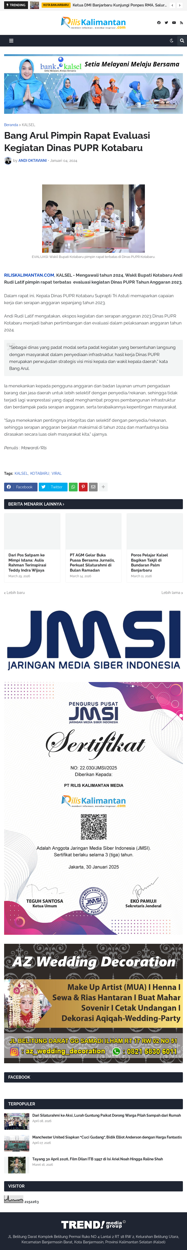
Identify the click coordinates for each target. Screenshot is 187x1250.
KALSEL (28, 125)
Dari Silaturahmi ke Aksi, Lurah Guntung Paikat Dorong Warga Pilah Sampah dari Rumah (106, 1115)
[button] (172, 5)
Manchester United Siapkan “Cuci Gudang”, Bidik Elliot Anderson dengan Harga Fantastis (107, 1137)
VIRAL (57, 473)
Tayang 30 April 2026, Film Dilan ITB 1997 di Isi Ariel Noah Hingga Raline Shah (97, 1159)
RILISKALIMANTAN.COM (29, 275)
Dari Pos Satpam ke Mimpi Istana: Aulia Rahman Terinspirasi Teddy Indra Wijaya (27, 563)
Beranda (11, 125)
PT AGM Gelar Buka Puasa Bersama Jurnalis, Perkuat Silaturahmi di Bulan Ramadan (92, 563)
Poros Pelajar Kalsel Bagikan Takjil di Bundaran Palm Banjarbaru (149, 563)
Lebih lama (171, 593)
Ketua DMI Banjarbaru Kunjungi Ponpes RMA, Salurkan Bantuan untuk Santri (120, 5)
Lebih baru (16, 593)
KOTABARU (39, 473)
